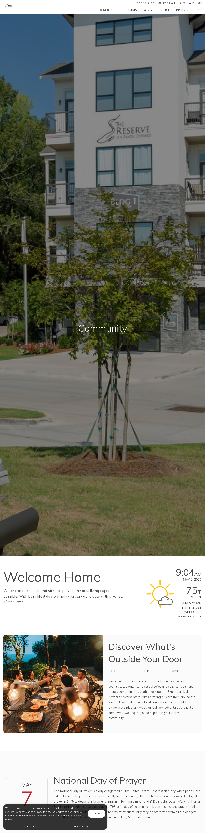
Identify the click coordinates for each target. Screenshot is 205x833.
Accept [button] (96, 813)
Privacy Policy (81, 826)
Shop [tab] (145, 671)
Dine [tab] (114, 671)
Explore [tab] (176, 671)
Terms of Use (29, 826)
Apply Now (196, 3)
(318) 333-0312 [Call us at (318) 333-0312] (145, 3)
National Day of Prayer (100, 780)
